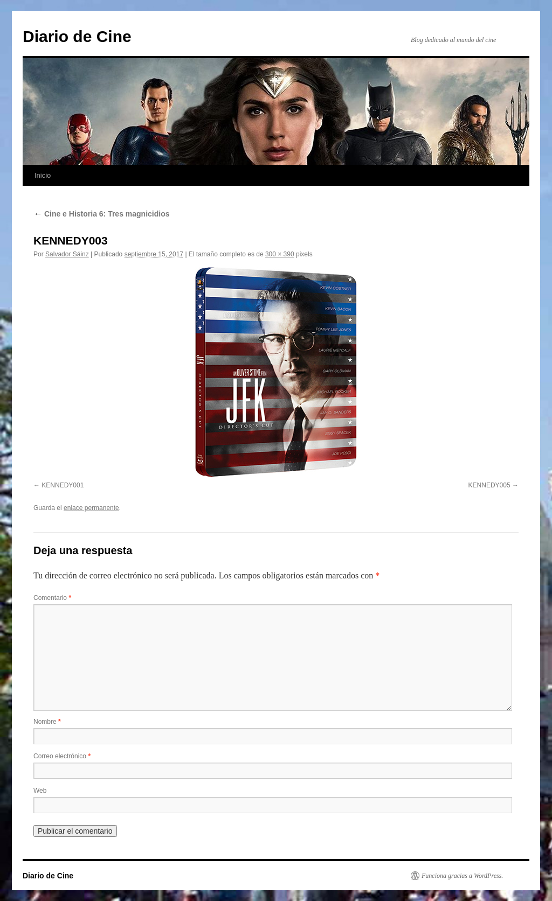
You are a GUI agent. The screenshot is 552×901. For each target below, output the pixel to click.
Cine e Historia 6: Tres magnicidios (101, 213)
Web (39, 790)
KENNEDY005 (489, 485)
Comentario (52, 598)
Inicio (42, 175)
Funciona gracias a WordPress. (462, 875)
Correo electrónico (62, 756)
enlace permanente (91, 508)
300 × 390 (279, 254)
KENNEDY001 (63, 485)
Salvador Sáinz (67, 254)
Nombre (47, 721)
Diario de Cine (77, 36)
